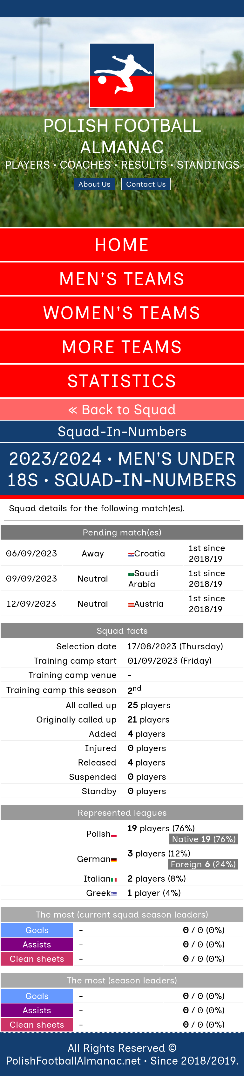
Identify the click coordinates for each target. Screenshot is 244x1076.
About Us (94, 184)
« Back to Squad (122, 409)
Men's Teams (122, 279)
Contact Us (146, 184)
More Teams (122, 347)
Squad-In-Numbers (122, 431)
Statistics (122, 381)
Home (122, 244)
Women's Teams (122, 313)
